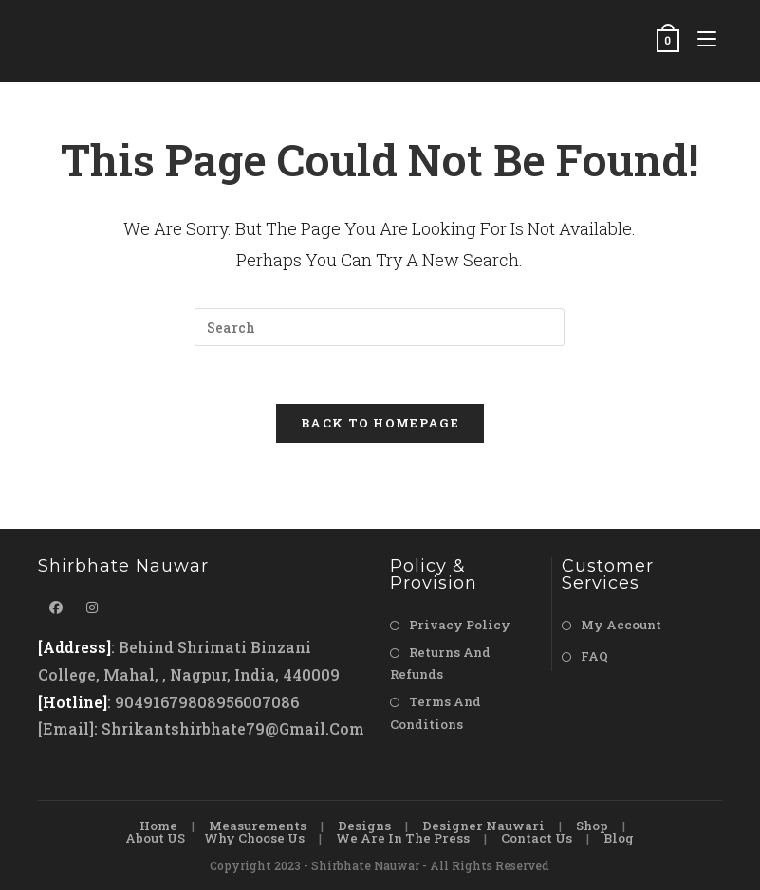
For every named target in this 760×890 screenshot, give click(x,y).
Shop (592, 825)
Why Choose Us (254, 837)
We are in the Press (403, 837)
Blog (618, 837)
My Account (621, 624)
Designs (364, 825)
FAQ (594, 655)
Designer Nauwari (483, 825)
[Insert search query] (380, 327)
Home (158, 825)
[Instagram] (92, 607)
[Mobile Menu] (702, 39)
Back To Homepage (380, 422)
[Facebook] (56, 607)
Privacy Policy (459, 624)
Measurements (257, 825)
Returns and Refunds (440, 663)
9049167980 (161, 702)
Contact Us (536, 837)
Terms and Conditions (435, 712)
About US (155, 837)
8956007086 (253, 702)
